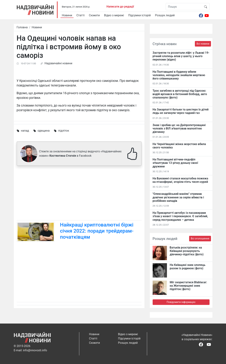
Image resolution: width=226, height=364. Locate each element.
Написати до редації (120, 6)
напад (25, 130)
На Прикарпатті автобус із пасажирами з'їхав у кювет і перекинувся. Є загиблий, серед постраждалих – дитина (180, 216)
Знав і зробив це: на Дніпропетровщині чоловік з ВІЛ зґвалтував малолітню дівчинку (179, 128)
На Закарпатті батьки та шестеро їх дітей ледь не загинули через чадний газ (181, 111)
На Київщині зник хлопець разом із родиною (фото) (187, 266)
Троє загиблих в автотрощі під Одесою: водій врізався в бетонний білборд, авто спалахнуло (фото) (180, 94)
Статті (80, 15)
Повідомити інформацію (181, 302)
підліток (63, 130)
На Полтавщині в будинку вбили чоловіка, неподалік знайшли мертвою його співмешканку (179, 75)
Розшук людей (165, 15)
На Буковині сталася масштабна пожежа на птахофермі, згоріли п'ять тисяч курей (180, 180)
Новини (67, 15)
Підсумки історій (139, 15)
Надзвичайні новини (58, 63)
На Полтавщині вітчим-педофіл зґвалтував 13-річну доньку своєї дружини (175, 163)
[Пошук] (184, 6)
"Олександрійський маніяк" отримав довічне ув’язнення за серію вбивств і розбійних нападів (178, 197)
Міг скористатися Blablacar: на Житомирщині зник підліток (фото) (188, 286)
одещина (44, 130)
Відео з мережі (114, 15)
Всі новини (202, 43)
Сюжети (94, 15)
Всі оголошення (200, 238)
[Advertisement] (79, 194)
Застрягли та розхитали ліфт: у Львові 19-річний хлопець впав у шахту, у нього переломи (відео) (181, 56)
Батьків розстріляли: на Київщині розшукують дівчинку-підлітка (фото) (187, 251)
